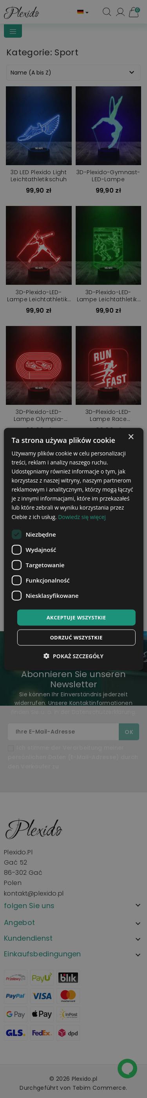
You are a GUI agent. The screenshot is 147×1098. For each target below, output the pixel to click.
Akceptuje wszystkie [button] (76, 617)
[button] (73, 656)
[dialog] (73, 549)
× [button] (131, 437)
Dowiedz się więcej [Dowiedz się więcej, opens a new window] (82, 516)
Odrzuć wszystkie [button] (76, 637)
